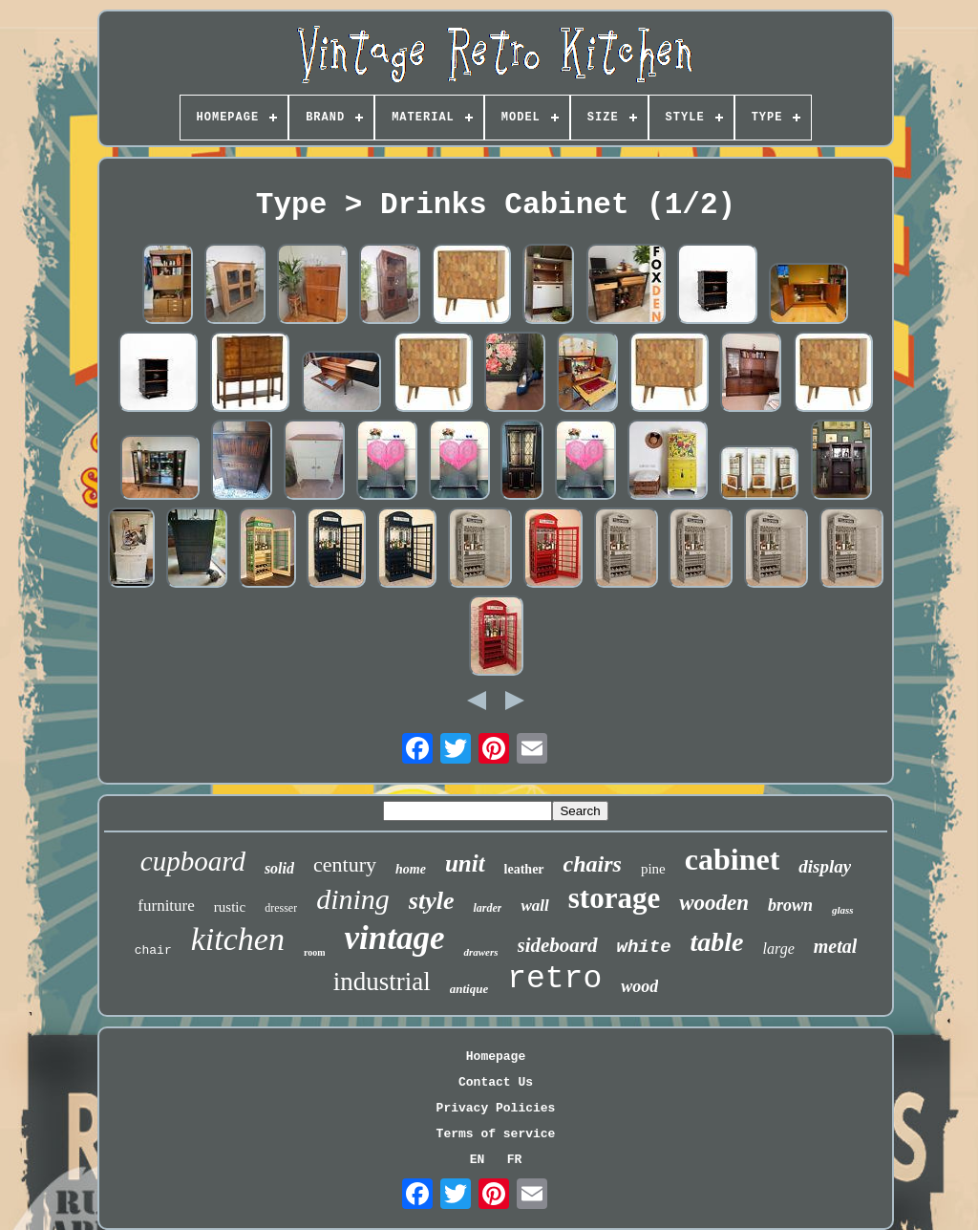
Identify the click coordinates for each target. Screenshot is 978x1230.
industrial (382, 981)
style (432, 901)
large (779, 948)
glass (843, 910)
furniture (166, 905)
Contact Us (495, 1082)
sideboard (558, 945)
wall (534, 905)
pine (653, 868)
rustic (229, 907)
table (717, 942)
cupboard (192, 861)
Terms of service (496, 1134)
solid (279, 868)
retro (554, 979)
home (410, 869)
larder (487, 908)
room (315, 952)
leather (524, 869)
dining (353, 899)
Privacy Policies (496, 1108)
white (644, 947)
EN (477, 1160)
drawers (480, 952)
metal (836, 946)
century (344, 864)
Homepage (495, 1056)
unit (465, 863)
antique (469, 989)
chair (153, 950)
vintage (394, 938)
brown (790, 905)
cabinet (732, 859)
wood (639, 986)
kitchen (238, 939)
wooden (714, 903)
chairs (592, 864)
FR (514, 1160)
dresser (281, 908)
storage (614, 898)
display (824, 866)
